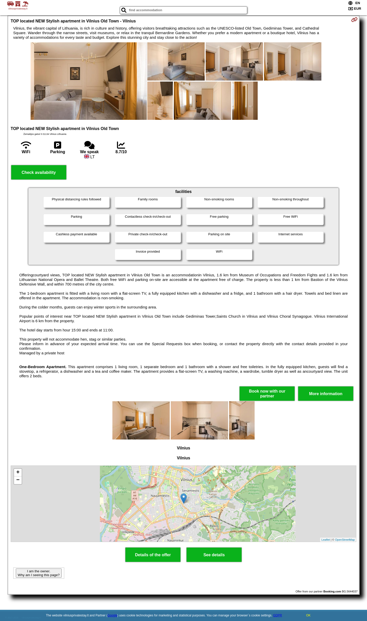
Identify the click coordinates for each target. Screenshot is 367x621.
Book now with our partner (267, 393)
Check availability (39, 172)
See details (214, 555)
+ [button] (18, 472)
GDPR (277, 615)
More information (326, 394)
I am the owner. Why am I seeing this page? (39, 573)
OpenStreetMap (345, 539)
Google (112, 615)
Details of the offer (153, 555)
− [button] (18, 480)
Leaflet (325, 539)
